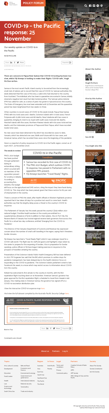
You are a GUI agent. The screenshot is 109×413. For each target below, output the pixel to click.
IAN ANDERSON (90, 163)
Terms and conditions (59, 366)
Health (23, 66)
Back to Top (8, 330)
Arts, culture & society (11, 366)
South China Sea (9, 392)
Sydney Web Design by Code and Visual (92, 408)
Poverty (49, 369)
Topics (82, 13)
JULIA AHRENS (89, 228)
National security (26, 384)
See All (88, 137)
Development (8, 369)
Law (5, 384)
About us (45, 351)
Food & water (8, 377)
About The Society (95, 366)
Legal (58, 361)
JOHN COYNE (89, 179)
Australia (40, 366)
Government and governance (12, 66)
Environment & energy (28, 373)
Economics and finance (25, 369)
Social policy (24, 387)
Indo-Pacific (51, 366)
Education (7, 373)
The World (40, 384)
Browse (75, 13)
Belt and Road (25, 366)
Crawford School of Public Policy (79, 366)
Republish (66, 62)
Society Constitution (96, 369)
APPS (72, 370)
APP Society (74, 373)
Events (101, 13)
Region (40, 361)
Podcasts (91, 13)
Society (93, 361)
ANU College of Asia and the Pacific (80, 377)
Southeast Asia (42, 378)
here (42, 288)
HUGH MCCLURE (90, 212)
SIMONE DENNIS (90, 195)
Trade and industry (27, 392)
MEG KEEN (88, 244)
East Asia (40, 372)
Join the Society (94, 372)
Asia (38, 369)
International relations (28, 381)
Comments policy (61, 373)
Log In (65, 351)
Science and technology (8, 388)
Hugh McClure (10, 56)
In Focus (50, 361)
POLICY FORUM (42, 7)
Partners (56, 351)
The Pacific (28, 66)
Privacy (58, 370)
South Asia (40, 375)
